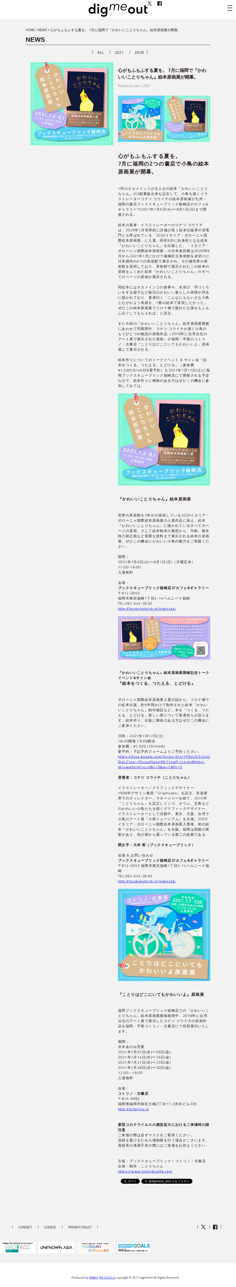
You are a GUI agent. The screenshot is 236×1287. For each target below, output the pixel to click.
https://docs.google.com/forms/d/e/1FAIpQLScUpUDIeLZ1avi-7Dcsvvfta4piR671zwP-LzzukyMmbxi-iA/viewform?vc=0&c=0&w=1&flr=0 (164, 762)
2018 (139, 52)
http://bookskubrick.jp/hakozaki (147, 608)
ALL (100, 52)
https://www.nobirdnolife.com (145, 1171)
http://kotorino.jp (133, 1109)
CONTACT (25, 1227)
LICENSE (50, 1227)
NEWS (42, 29)
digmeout (118, 10)
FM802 (93, 1277)
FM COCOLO (107, 1277)
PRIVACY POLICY (80, 1227)
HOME (30, 29)
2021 (119, 52)
